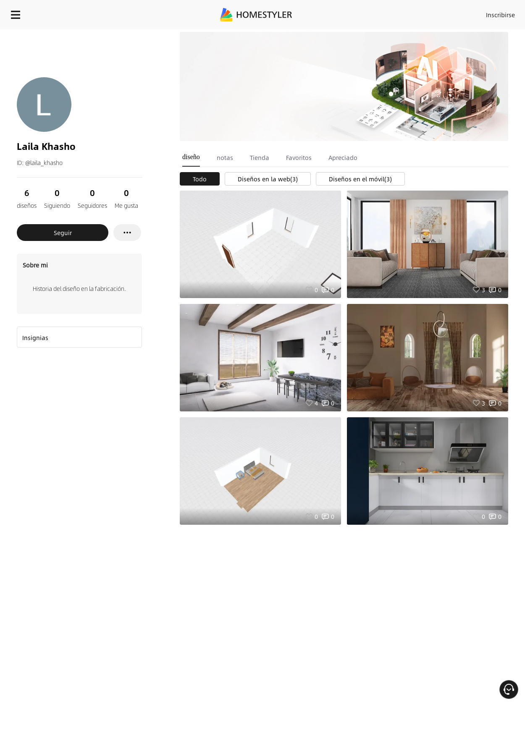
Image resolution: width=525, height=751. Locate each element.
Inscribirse (500, 14)
